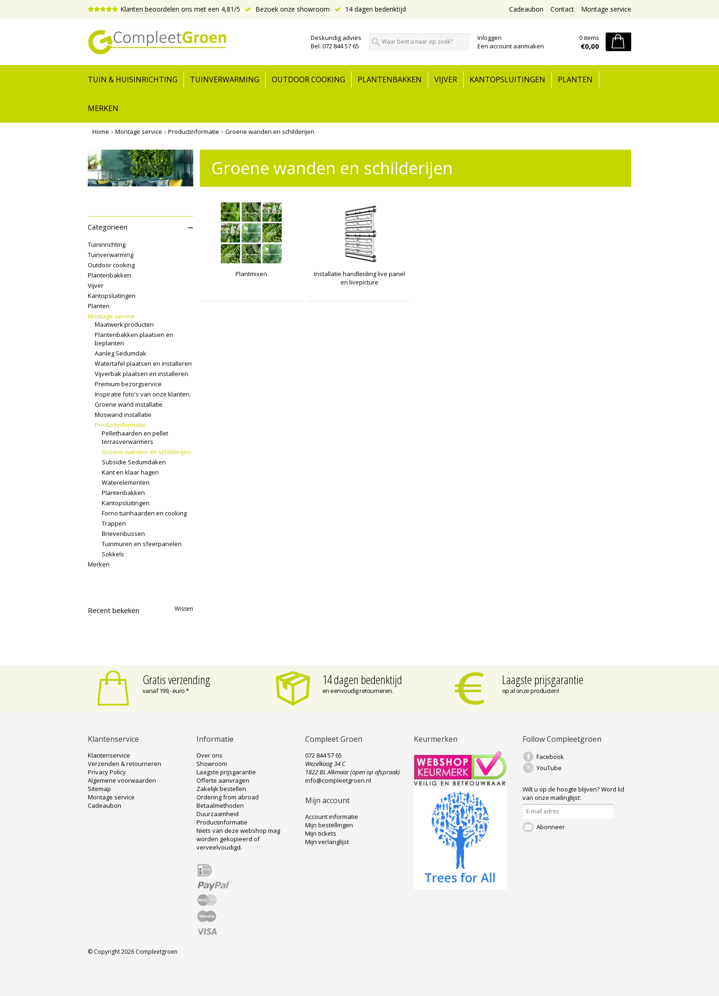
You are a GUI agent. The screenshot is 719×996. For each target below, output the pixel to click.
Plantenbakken (390, 79)
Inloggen (489, 37)
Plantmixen (251, 274)
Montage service (606, 9)
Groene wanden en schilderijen (269, 131)
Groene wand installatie (129, 404)
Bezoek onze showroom (287, 9)
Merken (103, 108)
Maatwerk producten (124, 324)
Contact (562, 9)
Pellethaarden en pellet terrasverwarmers (135, 437)
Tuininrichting (106, 244)
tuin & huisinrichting (132, 79)
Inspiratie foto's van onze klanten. (143, 394)
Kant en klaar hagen (130, 472)
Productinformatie (193, 131)
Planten (575, 79)
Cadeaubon (526, 9)
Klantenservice (109, 755)
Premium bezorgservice (128, 384)
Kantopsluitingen (507, 79)
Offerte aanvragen (222, 780)
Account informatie (331, 816)
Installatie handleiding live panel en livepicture (359, 278)
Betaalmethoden (220, 805)
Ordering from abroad (227, 797)
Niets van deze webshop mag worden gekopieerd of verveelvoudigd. (238, 838)
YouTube (549, 768)
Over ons (209, 755)
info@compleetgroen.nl (338, 780)
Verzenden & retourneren (124, 763)
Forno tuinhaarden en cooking (144, 513)
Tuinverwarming (224, 79)
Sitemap (99, 789)
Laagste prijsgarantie (542, 679)
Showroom (211, 763)
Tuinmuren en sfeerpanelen (142, 544)
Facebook (550, 756)
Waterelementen (126, 482)
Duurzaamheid (217, 814)
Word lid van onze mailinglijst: (573, 793)
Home (100, 131)
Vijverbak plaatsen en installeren (141, 373)
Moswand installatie (123, 414)
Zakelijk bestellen (221, 789)
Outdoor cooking (308, 79)
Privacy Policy (107, 772)
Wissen (184, 609)
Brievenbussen (123, 533)
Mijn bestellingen (329, 825)
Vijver (445, 79)
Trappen (114, 523)
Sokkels (113, 554)
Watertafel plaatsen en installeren (143, 363)
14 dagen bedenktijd (370, 9)
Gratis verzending (176, 679)
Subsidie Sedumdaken (134, 462)
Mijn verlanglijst (327, 842)
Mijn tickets (320, 833)
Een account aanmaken (510, 46)
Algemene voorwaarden (122, 780)
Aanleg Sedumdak (120, 353)
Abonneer (550, 827)
